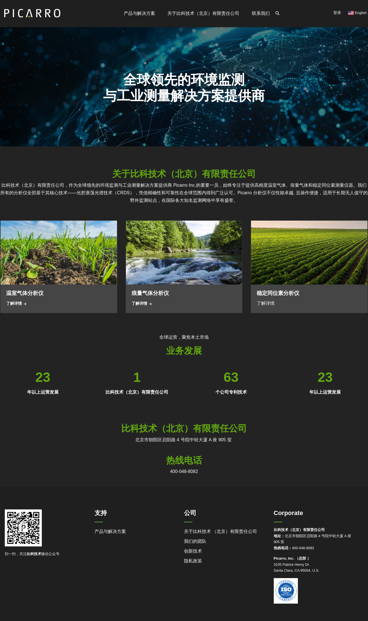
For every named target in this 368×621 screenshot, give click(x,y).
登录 (337, 13)
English (357, 13)
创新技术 (193, 551)
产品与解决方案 (110, 531)
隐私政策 (193, 560)
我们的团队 (195, 541)
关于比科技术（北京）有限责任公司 (203, 13)
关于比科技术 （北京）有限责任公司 (220, 531)
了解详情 (14, 303)
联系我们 (261, 13)
